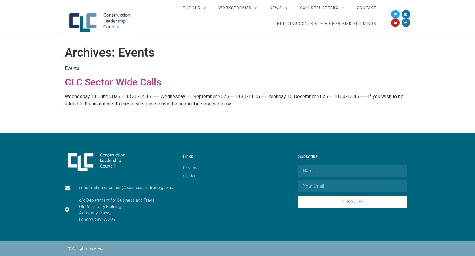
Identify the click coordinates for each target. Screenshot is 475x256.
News (279, 8)
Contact (367, 7)
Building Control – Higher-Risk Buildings (327, 23)
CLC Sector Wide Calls (113, 82)
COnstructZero (322, 8)
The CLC (194, 8)
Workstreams (237, 8)
